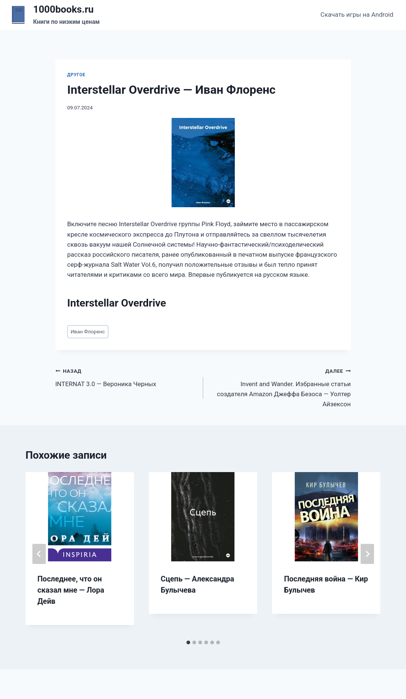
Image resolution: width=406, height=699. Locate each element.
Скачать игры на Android (356, 14)
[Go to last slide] (39, 554)
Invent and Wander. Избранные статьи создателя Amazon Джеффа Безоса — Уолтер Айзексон (280, 387)
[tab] (188, 642)
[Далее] (367, 554)
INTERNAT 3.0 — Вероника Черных (126, 377)
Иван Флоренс (88, 331)
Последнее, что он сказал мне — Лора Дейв (71, 590)
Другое (76, 74)
